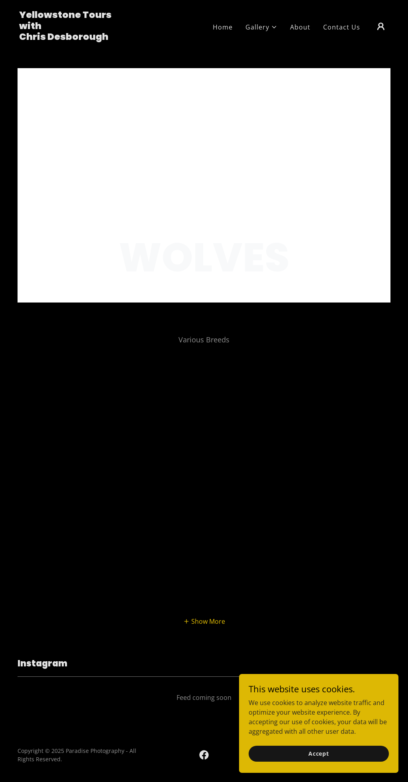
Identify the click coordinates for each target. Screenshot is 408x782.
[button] (261, 27)
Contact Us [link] (341, 27)
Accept (318, 753)
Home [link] (223, 27)
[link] (71, 37)
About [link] (300, 27)
